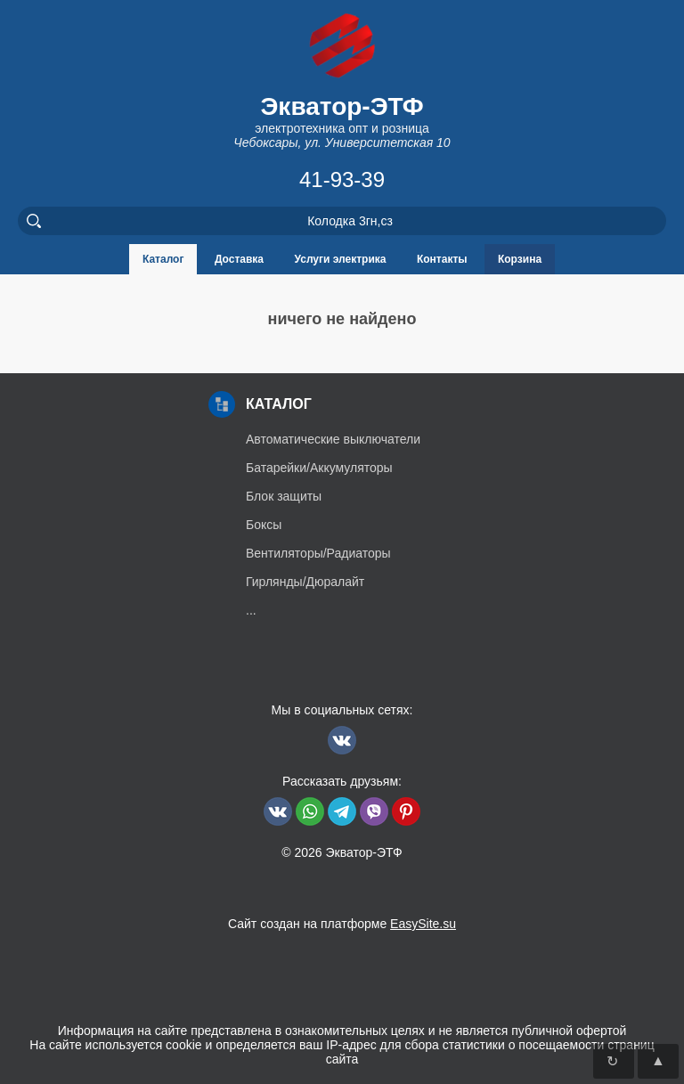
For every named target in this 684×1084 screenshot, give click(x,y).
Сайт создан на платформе (342, 924)
